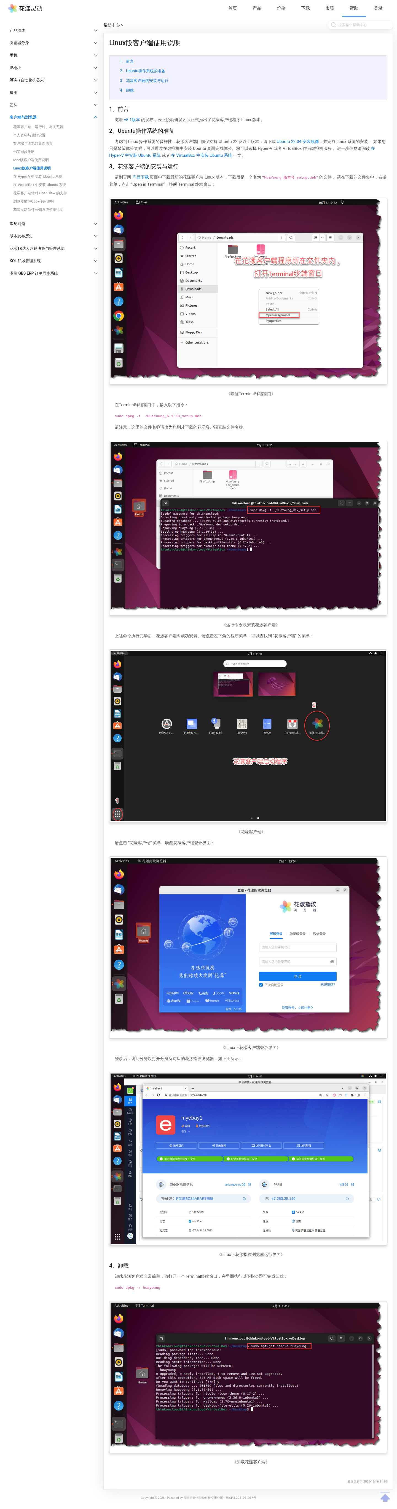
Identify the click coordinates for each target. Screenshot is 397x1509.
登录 (378, 8)
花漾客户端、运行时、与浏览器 (38, 127)
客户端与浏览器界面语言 (33, 143)
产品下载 (140, 177)
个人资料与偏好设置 (29, 135)
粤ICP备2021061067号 (240, 1498)
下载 (305, 8)
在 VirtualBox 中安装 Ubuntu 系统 (39, 185)
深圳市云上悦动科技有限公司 (203, 1498)
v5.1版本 (132, 119)
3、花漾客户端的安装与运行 (144, 80)
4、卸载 (127, 90)
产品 (257, 8)
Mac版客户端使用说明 (31, 160)
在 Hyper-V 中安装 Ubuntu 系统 (37, 176)
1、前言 (127, 61)
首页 (232, 8)
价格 (281, 8)
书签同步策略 (24, 152)
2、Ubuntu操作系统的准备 (142, 71)
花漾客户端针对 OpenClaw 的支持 (40, 193)
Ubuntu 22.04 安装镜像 (298, 141)
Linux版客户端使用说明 (32, 168)
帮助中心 (111, 25)
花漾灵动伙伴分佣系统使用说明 (38, 210)
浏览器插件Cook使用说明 (33, 201)
